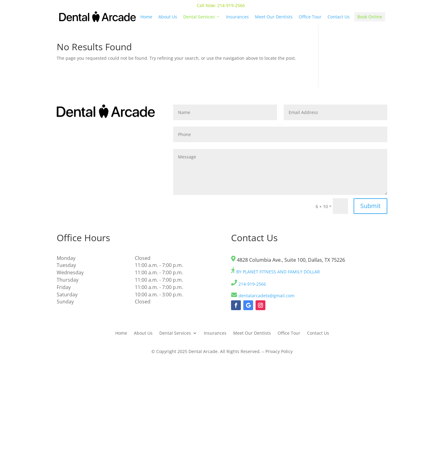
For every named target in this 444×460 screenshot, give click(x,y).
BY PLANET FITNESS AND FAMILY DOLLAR (275, 272)
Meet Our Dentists (274, 17)
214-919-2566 (231, 5)
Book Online (369, 17)
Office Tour (310, 17)
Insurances (237, 17)
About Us (167, 17)
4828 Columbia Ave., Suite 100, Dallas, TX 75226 (288, 260)
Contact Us (339, 17)
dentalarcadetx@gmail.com (262, 295)
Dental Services (201, 17)
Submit (370, 206)
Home (146, 17)
